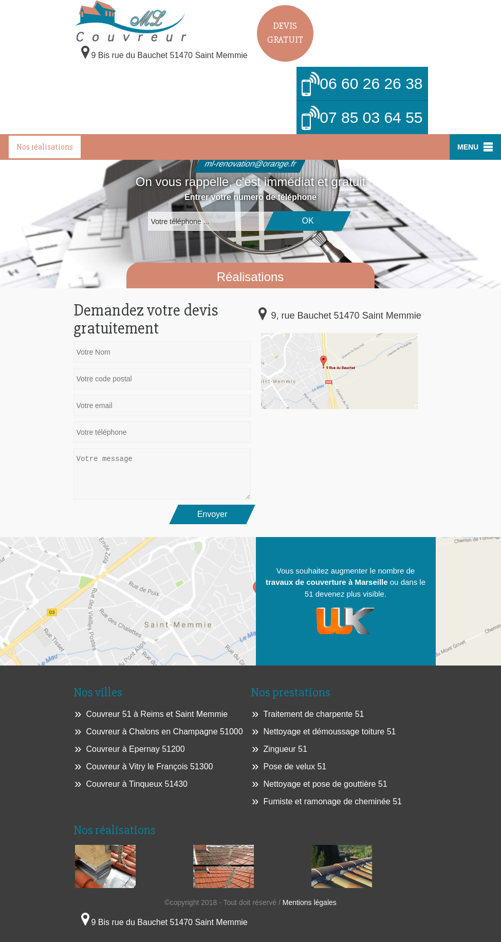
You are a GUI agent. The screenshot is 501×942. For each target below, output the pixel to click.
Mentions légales (310, 902)
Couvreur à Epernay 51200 (135, 749)
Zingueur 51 (285, 749)
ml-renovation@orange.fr (250, 163)
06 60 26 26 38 (362, 85)
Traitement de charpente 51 (314, 714)
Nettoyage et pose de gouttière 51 (325, 784)
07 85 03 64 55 (362, 119)
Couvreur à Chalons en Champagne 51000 (164, 731)
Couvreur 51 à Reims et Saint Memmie (157, 714)
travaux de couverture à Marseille (327, 582)
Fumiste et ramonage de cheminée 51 (333, 801)
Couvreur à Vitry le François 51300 (149, 766)
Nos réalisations (44, 147)
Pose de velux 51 (295, 766)
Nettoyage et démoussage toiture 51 (330, 731)
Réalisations (250, 277)
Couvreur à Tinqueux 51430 (137, 784)
